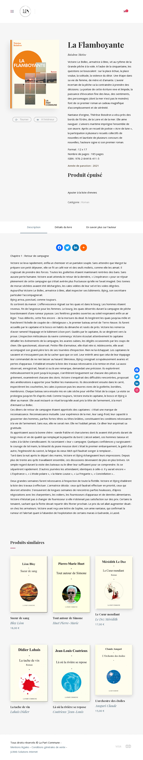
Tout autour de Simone (68, 618)
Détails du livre (63, 227)
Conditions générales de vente (50, 747)
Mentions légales (20, 747)
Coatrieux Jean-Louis (68, 711)
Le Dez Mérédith (106, 619)
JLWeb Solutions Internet (26, 751)
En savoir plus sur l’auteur (101, 227)
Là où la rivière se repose (69, 707)
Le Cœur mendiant (107, 614)
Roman (85, 202)
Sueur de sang (19, 618)
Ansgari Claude (106, 705)
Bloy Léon (17, 623)
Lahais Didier (19, 711)
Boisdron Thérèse (77, 54)
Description (33, 227)
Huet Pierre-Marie (65, 623)
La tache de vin (20, 707)
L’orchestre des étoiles (110, 701)
